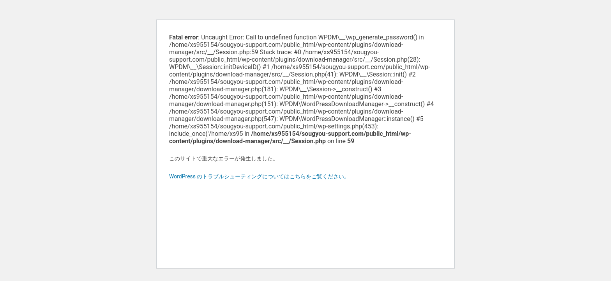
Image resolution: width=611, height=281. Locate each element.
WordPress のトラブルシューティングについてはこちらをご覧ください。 (259, 176)
